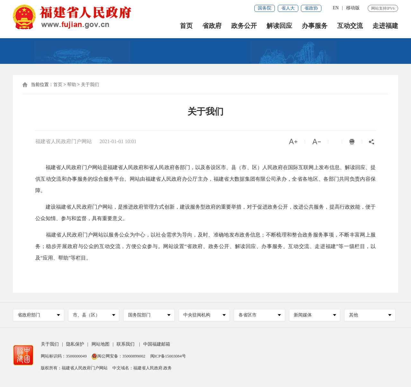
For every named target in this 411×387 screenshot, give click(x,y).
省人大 (288, 8)
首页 (186, 25)
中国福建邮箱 (156, 344)
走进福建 (385, 25)
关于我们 (90, 84)
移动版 (353, 7)
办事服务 (315, 25)
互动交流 (350, 25)
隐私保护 (75, 344)
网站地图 (100, 344)
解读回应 (279, 25)
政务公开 (244, 25)
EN (336, 7)
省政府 (212, 25)
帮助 (71, 84)
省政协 (311, 8)
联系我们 (126, 344)
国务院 (264, 8)
